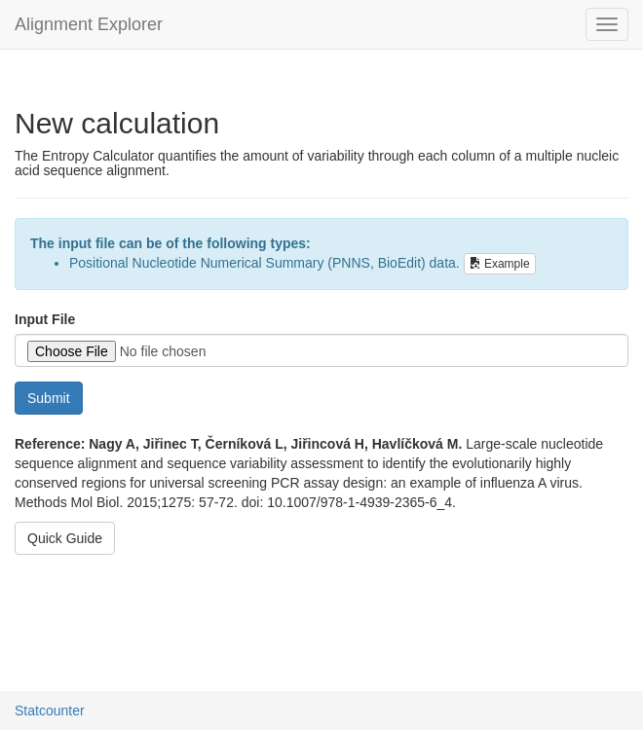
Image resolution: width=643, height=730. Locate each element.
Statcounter (50, 710)
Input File (45, 319)
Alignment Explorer (89, 24)
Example (500, 264)
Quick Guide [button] (64, 538)
